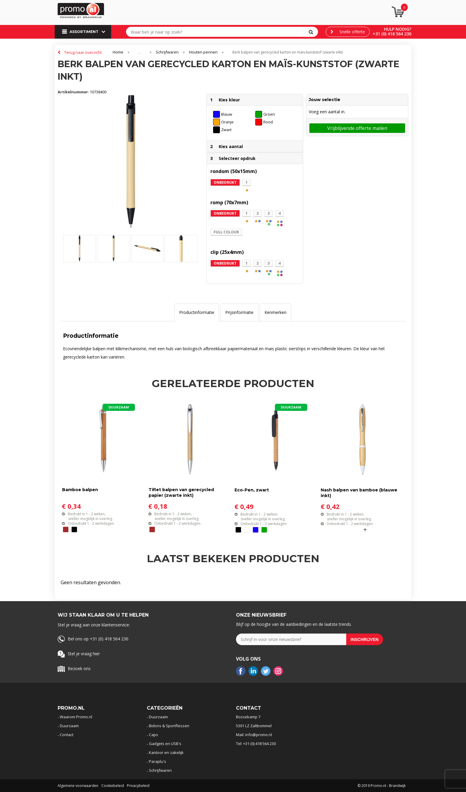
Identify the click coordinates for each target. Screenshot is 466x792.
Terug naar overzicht (83, 52)
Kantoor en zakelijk (166, 752)
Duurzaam (69, 725)
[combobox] (216, 32)
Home (118, 52)
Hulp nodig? (397, 29)
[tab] (196, 312)
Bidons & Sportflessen (169, 725)
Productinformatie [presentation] (196, 312)
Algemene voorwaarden (78, 785)
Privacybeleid (138, 785)
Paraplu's (157, 761)
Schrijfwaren (167, 52)
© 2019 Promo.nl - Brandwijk (382, 785)
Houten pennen (203, 52)
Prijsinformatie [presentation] (239, 312)
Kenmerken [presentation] (275, 312)
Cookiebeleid (112, 785)
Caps (153, 734)
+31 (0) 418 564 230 (392, 34)
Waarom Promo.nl (76, 716)
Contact (66, 734)
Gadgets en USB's (165, 743)
